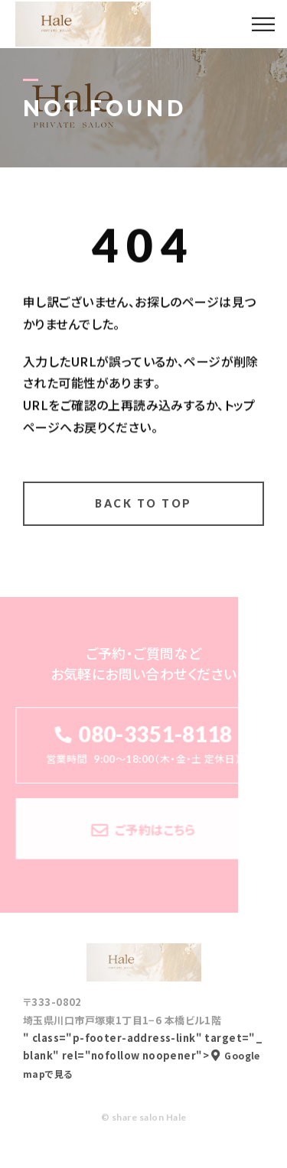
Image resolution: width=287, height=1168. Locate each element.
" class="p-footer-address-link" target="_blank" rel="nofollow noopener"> (143, 1055)
